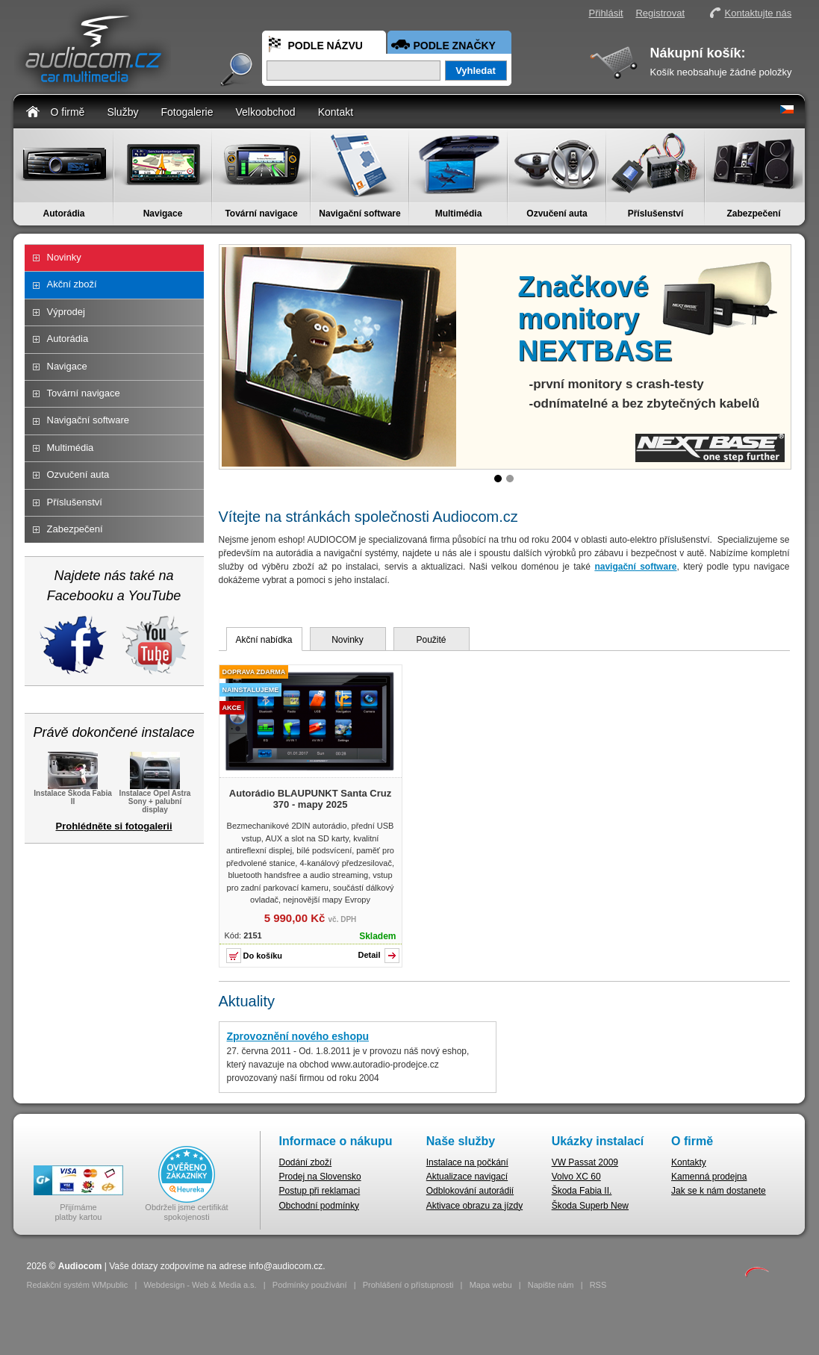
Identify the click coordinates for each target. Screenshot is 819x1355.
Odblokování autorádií (470, 1191)
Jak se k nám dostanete (718, 1191)
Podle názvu (325, 46)
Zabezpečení (753, 213)
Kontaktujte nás (758, 13)
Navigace (163, 213)
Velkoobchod (265, 112)
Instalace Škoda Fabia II (73, 793)
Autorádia (63, 213)
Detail (369, 954)
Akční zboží (72, 284)
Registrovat (660, 13)
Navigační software (359, 213)
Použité (431, 640)
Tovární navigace (261, 213)
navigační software (635, 566)
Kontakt (335, 112)
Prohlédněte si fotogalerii (113, 826)
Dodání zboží (305, 1162)
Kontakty (688, 1162)
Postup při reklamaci (320, 1191)
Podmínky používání (310, 1284)
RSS (598, 1284)
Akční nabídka (263, 640)
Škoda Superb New (590, 1205)
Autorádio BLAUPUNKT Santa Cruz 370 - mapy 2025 (310, 799)
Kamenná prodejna (709, 1176)
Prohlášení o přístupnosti (408, 1284)
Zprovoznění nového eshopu (298, 1036)
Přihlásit (606, 13)
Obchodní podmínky (319, 1205)
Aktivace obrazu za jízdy (474, 1205)
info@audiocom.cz (286, 1266)
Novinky (64, 257)
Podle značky (455, 46)
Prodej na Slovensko (320, 1176)
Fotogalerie (187, 112)
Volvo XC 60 (576, 1176)
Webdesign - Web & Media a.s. (199, 1284)
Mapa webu (491, 1284)
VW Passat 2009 (585, 1162)
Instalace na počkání (467, 1162)
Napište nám (551, 1284)
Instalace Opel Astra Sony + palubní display (155, 797)
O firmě (68, 112)
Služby (122, 112)
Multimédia (458, 213)
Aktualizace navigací (467, 1176)
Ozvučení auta (556, 213)
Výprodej (66, 311)
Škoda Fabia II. (582, 1191)
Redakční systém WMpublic (77, 1284)
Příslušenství (656, 213)
